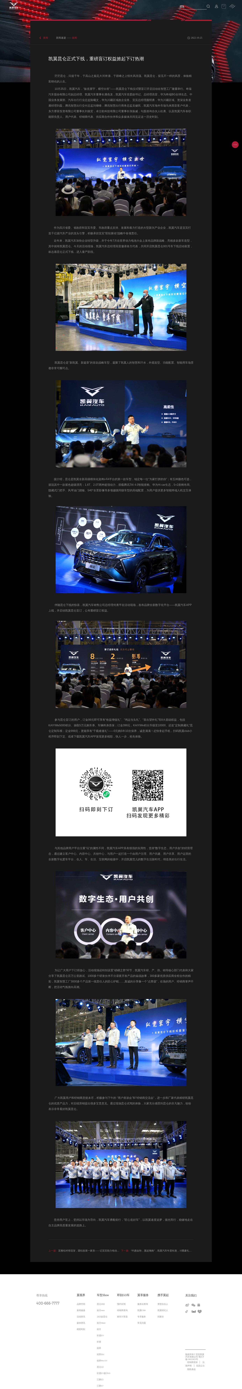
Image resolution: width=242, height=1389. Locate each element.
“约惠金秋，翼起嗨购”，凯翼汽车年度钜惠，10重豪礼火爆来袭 (160, 1250)
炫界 (99, 1348)
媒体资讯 (81, 1323)
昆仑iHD (101, 1304)
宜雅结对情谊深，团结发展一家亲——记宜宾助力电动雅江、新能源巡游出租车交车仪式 (101, 1250)
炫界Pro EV (102, 1360)
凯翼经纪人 (163, 1310)
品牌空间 (81, 1304)
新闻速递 (81, 1310)
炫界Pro (100, 1354)
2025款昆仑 (102, 1316)
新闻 (45, 38)
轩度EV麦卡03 (103, 1373)
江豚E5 (100, 1379)
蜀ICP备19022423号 (194, 1358)
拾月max (101, 1310)
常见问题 (141, 1323)
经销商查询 (122, 1310)
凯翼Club (141, 1310)
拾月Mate (101, 1323)
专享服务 (141, 1316)
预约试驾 (121, 1304)
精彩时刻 (81, 1329)
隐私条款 (191, 1369)
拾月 (99, 1329)
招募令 (161, 1316)
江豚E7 (100, 1386)
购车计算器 (122, 1316)
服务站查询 (142, 1304)
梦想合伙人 (163, 1304)
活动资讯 (81, 1316)
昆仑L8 (100, 1367)
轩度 (99, 1342)
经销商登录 (192, 1362)
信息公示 (200, 1366)
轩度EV (100, 1335)
